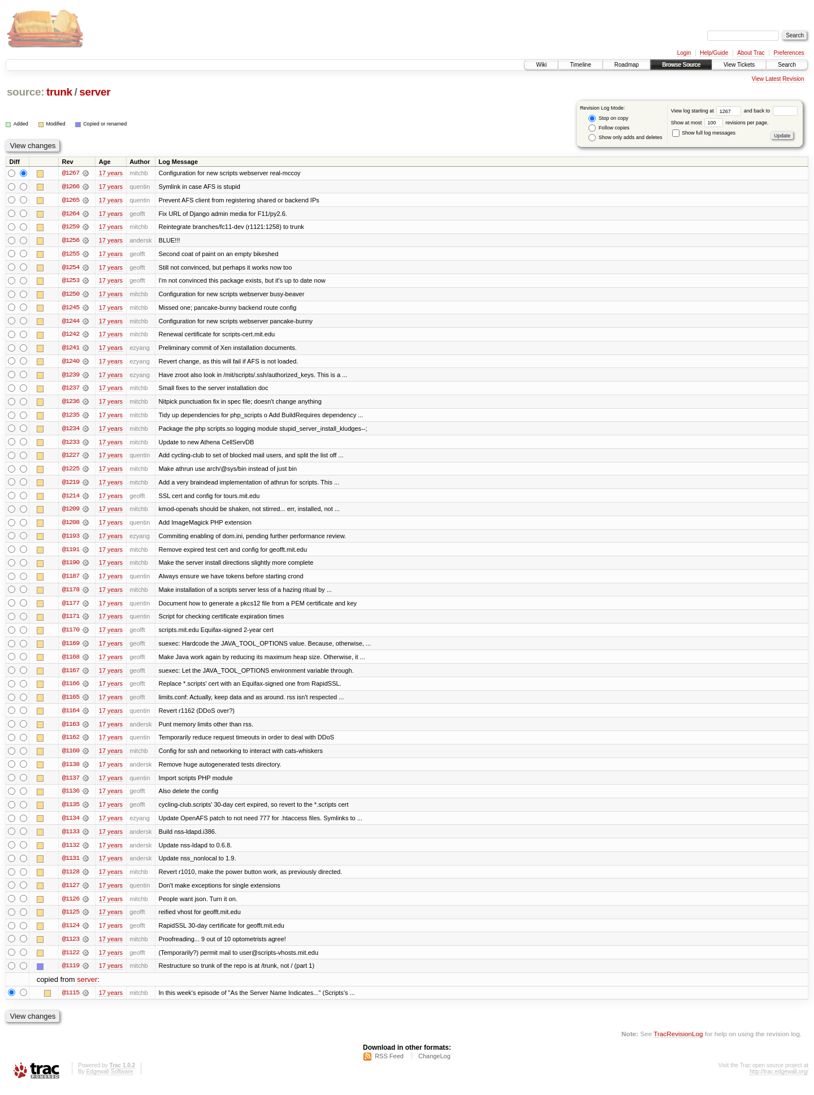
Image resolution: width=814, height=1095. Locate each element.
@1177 (70, 607)
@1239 (70, 376)
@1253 (70, 281)
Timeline (580, 65)
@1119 (70, 973)
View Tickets (739, 65)
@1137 (70, 783)
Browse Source (681, 65)
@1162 (70, 742)
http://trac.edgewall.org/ (779, 1080)
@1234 (70, 430)
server (94, 92)
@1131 (70, 864)
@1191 (70, 552)
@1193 (70, 539)
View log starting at (707, 111)
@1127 (70, 892)
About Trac (750, 53)
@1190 (70, 566)
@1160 (70, 756)
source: (25, 92)
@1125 (70, 919)
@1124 (70, 932)
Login (684, 53)
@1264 (70, 213)
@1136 (70, 797)
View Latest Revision (778, 79)
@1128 (70, 878)
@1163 (70, 729)
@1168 (70, 661)
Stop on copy (608, 118)
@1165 (70, 702)
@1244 (70, 322)
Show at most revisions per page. (720, 122)
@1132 (70, 851)
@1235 (70, 417)
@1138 (70, 769)
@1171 (70, 620)
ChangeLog (434, 1064)
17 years (111, 173)
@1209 (70, 512)
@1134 (70, 824)
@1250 (70, 295)
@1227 (70, 457)
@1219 (70, 485)
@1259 (70, 227)
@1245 (70, 308)
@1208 (70, 525)
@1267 (70, 173)
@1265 (70, 200)
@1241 (70, 349)
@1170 (70, 634)
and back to (771, 111)
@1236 (70, 403)
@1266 (70, 186)
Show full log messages (703, 133)
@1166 (70, 688)
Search (787, 65)
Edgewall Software (109, 1080)
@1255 (70, 254)
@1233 (70, 444)
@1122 (70, 959)
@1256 (70, 240)
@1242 (70, 335)
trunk (59, 92)
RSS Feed (389, 1064)
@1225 (70, 471)
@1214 (70, 498)
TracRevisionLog (678, 1041)
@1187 (70, 580)
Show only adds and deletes (625, 137)
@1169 (70, 647)
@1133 (70, 837)
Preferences (789, 53)
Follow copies (608, 128)
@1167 (70, 674)
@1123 (70, 946)
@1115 (70, 1000)
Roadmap (626, 65)
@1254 (70, 267)
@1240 (70, 362)
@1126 (70, 905)
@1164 (70, 715)
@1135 (70, 810)
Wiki (541, 65)
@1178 (70, 593)
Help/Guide (714, 53)
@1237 (70, 390)
